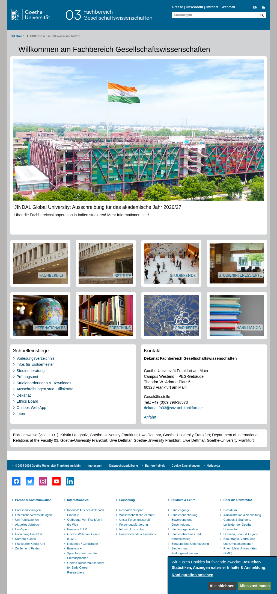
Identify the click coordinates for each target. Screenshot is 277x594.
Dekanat (24, 395)
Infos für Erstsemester (35, 364)
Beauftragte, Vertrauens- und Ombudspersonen (240, 541)
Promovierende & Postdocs (137, 534)
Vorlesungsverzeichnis (36, 358)
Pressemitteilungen (28, 510)
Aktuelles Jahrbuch (28, 524)
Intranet (212, 7)
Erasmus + (74, 548)
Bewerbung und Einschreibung (181, 522)
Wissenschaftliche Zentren (136, 515)
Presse (177, 7)
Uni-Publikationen (27, 519)
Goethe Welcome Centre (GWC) (83, 536)
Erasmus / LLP (77, 529)
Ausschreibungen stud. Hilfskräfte (45, 389)
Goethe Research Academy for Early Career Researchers (85, 567)
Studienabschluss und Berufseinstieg (186, 536)
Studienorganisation (184, 529)
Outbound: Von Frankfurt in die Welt (85, 522)
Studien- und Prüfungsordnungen (184, 551)
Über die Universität (238, 500)
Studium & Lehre (183, 500)
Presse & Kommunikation (33, 500)
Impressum (95, 465)
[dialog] (222, 575)
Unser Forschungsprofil (134, 519)
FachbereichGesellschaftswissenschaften (118, 14)
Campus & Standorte (237, 519)
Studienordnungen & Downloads (44, 383)
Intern (21, 413)
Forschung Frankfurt (28, 534)
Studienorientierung (184, 515)
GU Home (17, 36)
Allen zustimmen (254, 586)
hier (144, 215)
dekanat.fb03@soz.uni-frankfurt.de (173, 408)
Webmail (228, 7)
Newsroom (194, 7)
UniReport (22, 529)
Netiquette (213, 465)
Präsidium (230, 510)
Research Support (131, 510)
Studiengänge (180, 510)
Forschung (127, 500)
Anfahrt (150, 417)
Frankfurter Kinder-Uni (30, 543)
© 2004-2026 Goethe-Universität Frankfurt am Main (48, 465)
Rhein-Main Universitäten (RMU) (240, 551)
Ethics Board (27, 401)
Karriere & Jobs (25, 538)
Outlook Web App (31, 407)
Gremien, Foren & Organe (241, 534)
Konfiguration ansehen (192, 575)
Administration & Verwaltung (242, 515)
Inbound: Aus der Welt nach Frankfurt (85, 512)
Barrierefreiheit (155, 465)
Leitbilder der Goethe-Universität (238, 527)
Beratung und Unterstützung (190, 543)
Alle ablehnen (222, 586)
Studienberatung (31, 370)
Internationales (77, 500)
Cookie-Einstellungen (185, 465)
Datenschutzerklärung (123, 465)
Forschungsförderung (133, 524)
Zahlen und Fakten (27, 548)
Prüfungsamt (27, 376)
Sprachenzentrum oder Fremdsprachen (82, 556)
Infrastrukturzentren (132, 529)
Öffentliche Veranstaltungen (33, 515)
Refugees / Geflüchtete (82, 543)
